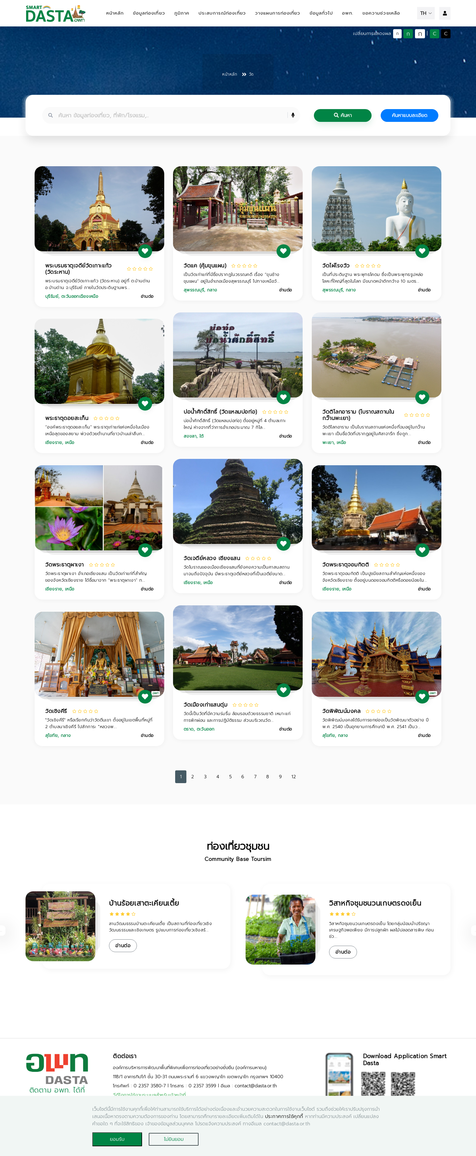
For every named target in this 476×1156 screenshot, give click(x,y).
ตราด (189, 729)
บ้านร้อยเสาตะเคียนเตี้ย (144, 903)
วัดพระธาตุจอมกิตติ (345, 565)
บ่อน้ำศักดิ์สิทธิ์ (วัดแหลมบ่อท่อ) (220, 412)
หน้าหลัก (115, 13)
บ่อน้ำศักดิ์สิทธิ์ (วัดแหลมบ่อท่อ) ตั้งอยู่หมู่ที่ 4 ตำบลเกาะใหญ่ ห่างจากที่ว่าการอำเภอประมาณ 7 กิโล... (235, 424)
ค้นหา (343, 115)
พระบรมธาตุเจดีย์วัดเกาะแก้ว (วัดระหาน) (78, 269)
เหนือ (341, 442)
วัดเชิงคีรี (56, 711)
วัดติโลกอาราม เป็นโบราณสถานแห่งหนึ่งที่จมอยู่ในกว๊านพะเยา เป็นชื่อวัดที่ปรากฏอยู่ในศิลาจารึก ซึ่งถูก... (373, 430)
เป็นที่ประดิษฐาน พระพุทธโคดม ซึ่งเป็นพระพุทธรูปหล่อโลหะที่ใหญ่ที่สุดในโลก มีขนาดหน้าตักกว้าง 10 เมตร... (372, 277)
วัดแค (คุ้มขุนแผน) (205, 266)
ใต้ (201, 436)
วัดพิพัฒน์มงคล (341, 711)
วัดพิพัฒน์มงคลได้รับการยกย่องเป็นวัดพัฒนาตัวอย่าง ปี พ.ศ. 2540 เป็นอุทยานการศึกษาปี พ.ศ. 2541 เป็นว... (375, 723)
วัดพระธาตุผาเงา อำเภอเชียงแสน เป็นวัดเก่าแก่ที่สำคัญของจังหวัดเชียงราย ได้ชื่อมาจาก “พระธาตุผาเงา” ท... (96, 576)
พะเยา (328, 442)
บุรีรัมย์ (51, 296)
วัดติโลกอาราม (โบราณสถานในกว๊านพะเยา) (358, 415)
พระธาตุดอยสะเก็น (66, 418)
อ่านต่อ (147, 296)
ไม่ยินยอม (174, 1139)
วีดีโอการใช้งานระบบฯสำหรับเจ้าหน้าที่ (149, 1095)
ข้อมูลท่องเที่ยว (149, 13)
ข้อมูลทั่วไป (321, 13)
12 (293, 776)
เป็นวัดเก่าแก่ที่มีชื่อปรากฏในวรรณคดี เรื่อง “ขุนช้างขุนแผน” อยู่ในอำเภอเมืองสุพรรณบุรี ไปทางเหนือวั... (232, 277)
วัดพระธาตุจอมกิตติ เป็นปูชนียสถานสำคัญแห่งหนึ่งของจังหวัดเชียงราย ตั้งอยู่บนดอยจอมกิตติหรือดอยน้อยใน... (374, 576)
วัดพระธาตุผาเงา (64, 565)
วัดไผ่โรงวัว (336, 266)
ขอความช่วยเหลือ (381, 13)
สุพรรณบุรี (194, 290)
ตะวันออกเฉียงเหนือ (79, 296)
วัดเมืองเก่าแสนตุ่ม (205, 705)
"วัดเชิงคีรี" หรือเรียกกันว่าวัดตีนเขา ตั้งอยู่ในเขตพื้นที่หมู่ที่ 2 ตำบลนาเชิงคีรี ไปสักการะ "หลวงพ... (98, 723)
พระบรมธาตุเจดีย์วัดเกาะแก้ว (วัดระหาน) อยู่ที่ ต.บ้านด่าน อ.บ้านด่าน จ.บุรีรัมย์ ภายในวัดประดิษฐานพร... (97, 284)
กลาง (212, 290)
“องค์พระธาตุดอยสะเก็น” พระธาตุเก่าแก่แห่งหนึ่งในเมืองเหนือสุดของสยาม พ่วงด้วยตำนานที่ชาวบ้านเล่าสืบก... (97, 430)
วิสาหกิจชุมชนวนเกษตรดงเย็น (375, 903)
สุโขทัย (51, 735)
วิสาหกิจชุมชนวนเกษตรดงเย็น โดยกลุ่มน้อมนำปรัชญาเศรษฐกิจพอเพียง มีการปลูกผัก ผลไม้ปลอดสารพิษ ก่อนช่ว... (381, 930)
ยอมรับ (117, 1139)
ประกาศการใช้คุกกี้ (284, 1116)
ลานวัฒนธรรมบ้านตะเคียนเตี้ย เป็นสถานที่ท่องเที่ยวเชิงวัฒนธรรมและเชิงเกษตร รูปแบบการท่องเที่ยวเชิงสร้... (160, 926)
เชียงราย (53, 442)
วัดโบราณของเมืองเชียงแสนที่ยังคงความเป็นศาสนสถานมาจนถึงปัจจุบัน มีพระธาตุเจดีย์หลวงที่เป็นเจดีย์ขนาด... (237, 570)
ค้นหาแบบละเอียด (409, 115)
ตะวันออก (206, 729)
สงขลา (190, 436)
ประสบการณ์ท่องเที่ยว (222, 13)
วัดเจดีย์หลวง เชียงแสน (212, 558)
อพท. (347, 13)
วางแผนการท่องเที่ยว (278, 13)
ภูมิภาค (181, 13)
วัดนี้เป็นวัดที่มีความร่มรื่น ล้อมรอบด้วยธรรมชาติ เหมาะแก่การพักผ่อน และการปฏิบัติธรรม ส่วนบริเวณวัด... (237, 717)
